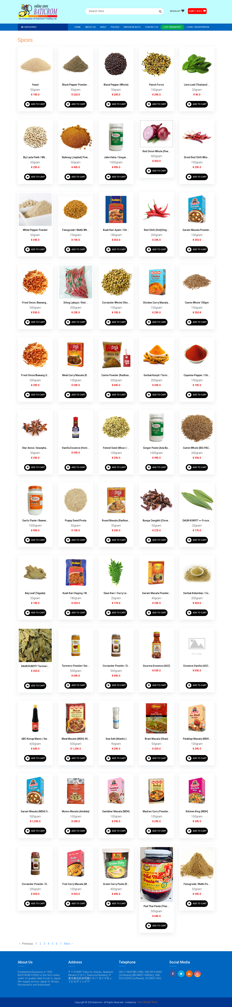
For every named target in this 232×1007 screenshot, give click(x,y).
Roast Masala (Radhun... (116, 520)
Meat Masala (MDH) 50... (76, 738)
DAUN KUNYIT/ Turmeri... (35, 666)
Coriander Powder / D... (116, 665)
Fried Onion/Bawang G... (35, 375)
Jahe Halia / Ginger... (116, 157)
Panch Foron (156, 84)
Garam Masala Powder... (197, 230)
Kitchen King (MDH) (197, 811)
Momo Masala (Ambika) (76, 811)
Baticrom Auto (132, 27)
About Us (90, 27)
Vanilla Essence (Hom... (76, 447)
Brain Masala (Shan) (156, 738)
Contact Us (151, 27)
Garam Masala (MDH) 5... (35, 811)
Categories (28, 27)
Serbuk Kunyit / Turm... (156, 375)
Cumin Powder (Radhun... (116, 375)
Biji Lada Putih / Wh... (35, 157)
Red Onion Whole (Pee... (156, 151)
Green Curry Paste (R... (116, 884)
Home (78, 27)
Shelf (103, 27)
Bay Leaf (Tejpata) (35, 593)
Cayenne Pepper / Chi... (197, 375)
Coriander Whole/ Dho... (116, 302)
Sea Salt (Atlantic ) (116, 738)
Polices (115, 27)
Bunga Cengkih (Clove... (156, 520)
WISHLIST (177, 10)
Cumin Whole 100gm (197, 302)
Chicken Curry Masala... (156, 302)
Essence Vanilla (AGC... (196, 665)
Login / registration (198, 27)
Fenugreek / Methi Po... (197, 884)
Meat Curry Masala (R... (75, 375)
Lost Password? (172, 27)
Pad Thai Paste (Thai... (156, 906)
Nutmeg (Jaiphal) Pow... (76, 157)
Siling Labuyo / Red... (75, 302)
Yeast (35, 84)
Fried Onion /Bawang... (35, 302)
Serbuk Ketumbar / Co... (197, 593)
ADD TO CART (35, 104)
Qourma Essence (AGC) (156, 665)
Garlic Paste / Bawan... (35, 520)
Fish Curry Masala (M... (75, 884)
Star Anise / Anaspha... (35, 447)
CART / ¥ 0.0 (197, 10)
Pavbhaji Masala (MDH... (197, 738)
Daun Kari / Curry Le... (116, 593)
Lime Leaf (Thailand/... (197, 84)
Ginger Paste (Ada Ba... (156, 447)
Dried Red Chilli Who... (197, 157)
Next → (68, 943)
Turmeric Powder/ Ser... (76, 665)
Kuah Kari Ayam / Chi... (116, 230)
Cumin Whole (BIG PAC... (197, 447)
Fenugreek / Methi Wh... (75, 230)
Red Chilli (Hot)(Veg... (156, 230)
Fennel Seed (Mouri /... (116, 447)
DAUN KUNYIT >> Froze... (197, 520)
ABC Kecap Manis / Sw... (35, 738)
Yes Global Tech (147, 1002)
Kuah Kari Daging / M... (76, 593)
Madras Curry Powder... (156, 811)
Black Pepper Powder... (75, 84)
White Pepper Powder (35, 230)
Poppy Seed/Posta (75, 520)
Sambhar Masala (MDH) (116, 811)
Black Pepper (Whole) (116, 84)
